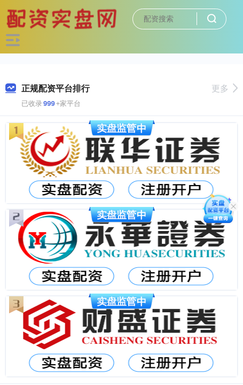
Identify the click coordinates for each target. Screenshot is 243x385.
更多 (224, 88)
